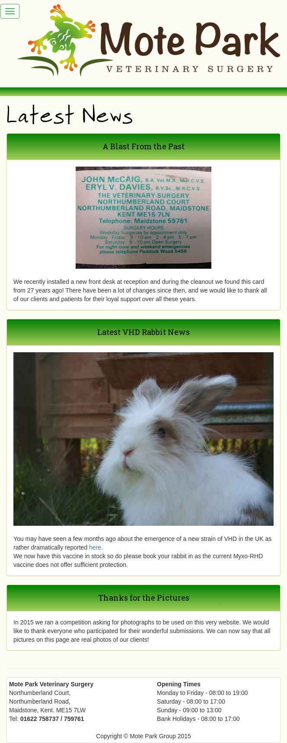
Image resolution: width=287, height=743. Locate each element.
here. (96, 547)
